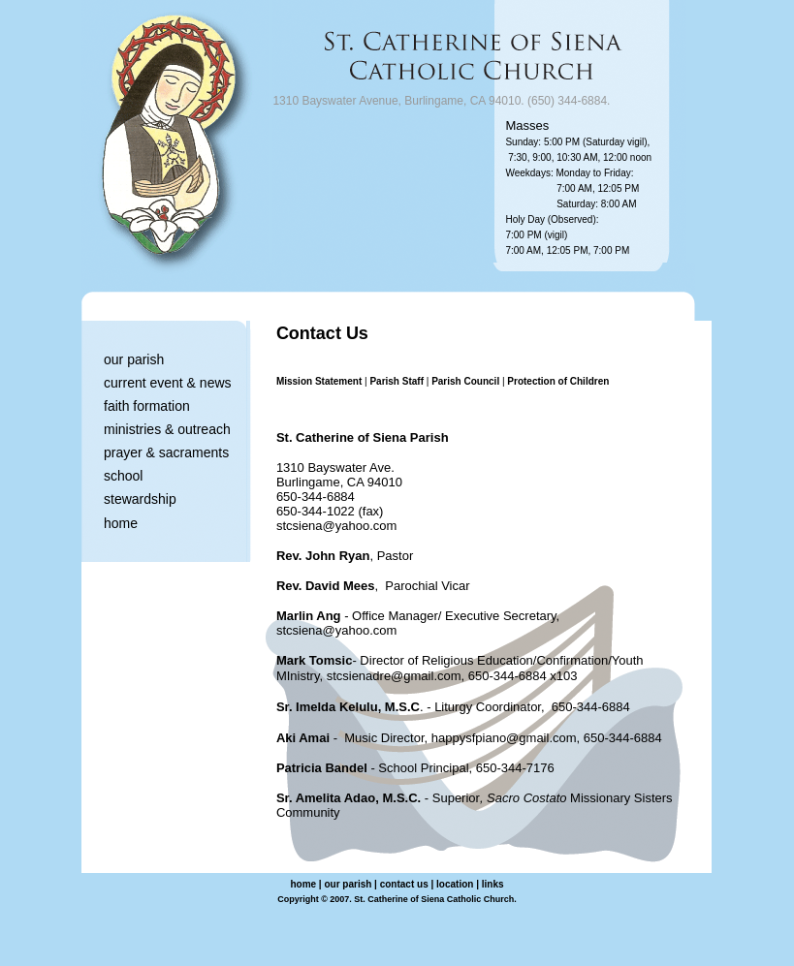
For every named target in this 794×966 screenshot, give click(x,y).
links (493, 884)
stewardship (140, 499)
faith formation (147, 406)
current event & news (168, 382)
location (454, 884)
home (121, 523)
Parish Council (465, 381)
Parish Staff (396, 381)
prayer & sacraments (166, 452)
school (123, 475)
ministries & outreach (167, 429)
